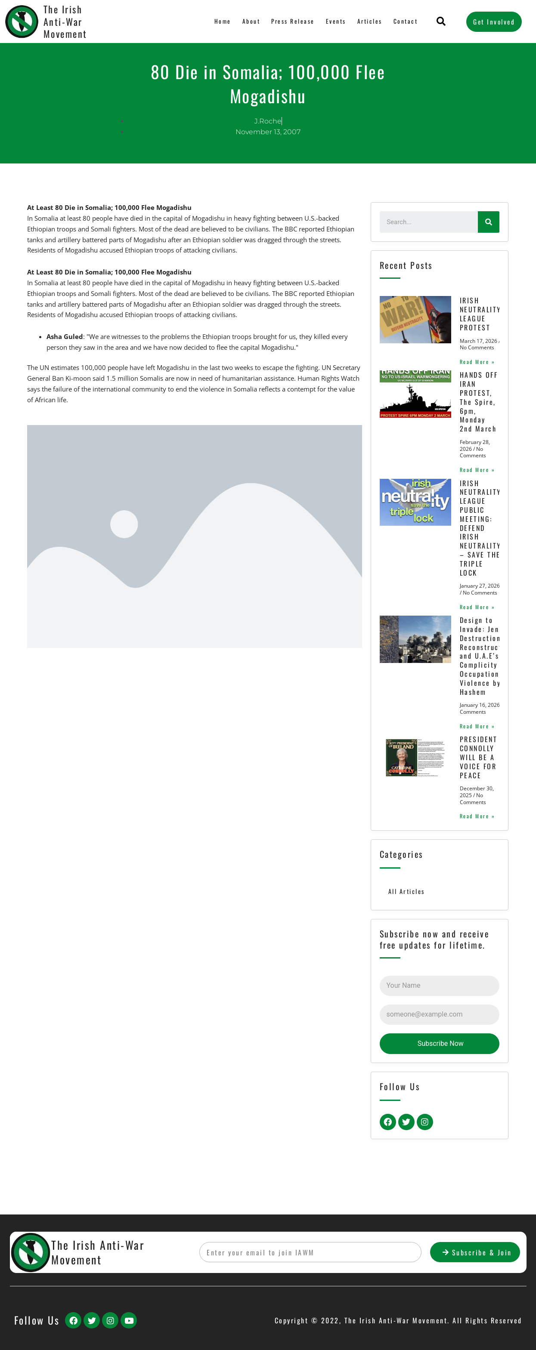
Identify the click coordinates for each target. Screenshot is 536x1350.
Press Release (293, 21)
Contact (406, 21)
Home (223, 21)
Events (336, 21)
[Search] (488, 222)
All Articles (407, 928)
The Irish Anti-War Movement (65, 21)
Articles (370, 21)
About (251, 21)
